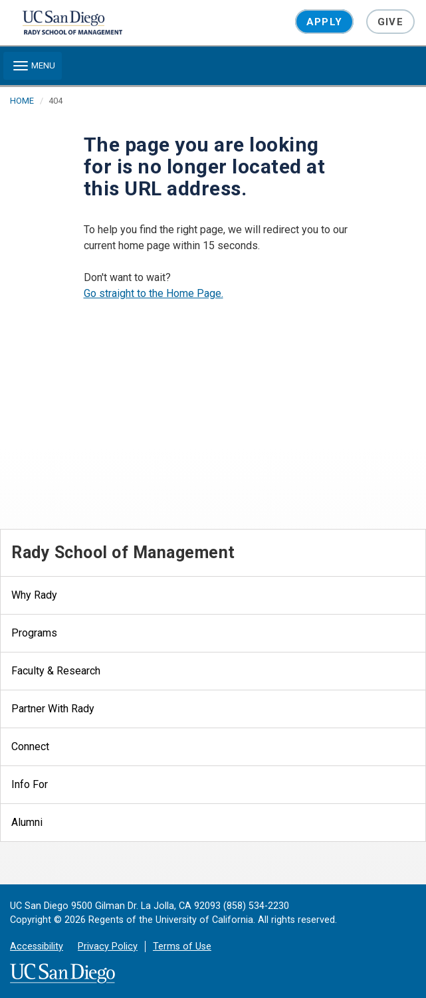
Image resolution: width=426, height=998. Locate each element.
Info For (29, 784)
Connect (30, 746)
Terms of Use (182, 946)
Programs (34, 633)
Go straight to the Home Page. (153, 293)
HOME (22, 101)
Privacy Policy (108, 946)
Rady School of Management (123, 552)
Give (390, 22)
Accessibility (36, 946)
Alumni (27, 822)
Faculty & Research (55, 670)
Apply (324, 22)
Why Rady (34, 595)
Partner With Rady (52, 708)
